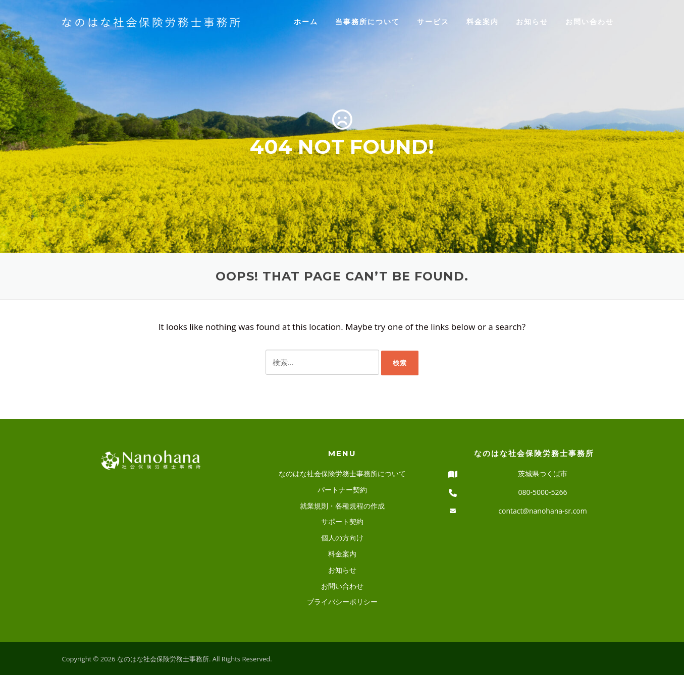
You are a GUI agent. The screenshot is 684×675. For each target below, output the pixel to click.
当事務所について (367, 21)
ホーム (306, 21)
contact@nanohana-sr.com (542, 511)
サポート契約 (342, 521)
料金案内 (482, 21)
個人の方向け (342, 537)
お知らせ (532, 21)
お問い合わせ (589, 21)
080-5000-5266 (542, 492)
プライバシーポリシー (342, 601)
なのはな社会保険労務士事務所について (342, 473)
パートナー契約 (342, 489)
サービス (433, 21)
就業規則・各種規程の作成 (342, 506)
